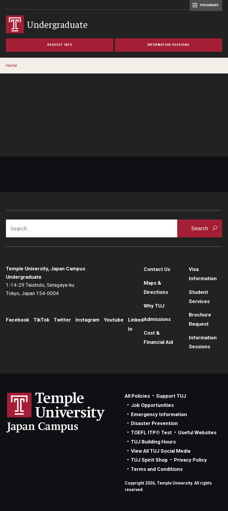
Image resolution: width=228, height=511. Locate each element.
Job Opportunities (152, 405)
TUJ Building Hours (153, 442)
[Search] (91, 228)
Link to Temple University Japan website (65, 412)
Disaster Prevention (154, 423)
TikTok (41, 320)
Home (11, 65)
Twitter (62, 320)
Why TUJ (154, 306)
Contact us (19, 134)
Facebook (17, 320)
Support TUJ (171, 396)
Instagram (87, 320)
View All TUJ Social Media (160, 451)
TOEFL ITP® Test (151, 432)
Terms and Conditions (157, 469)
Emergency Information (159, 414)
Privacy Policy (190, 460)
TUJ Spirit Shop (149, 460)
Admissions (157, 319)
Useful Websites (197, 432)
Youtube (114, 320)
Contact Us (157, 269)
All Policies (137, 396)
